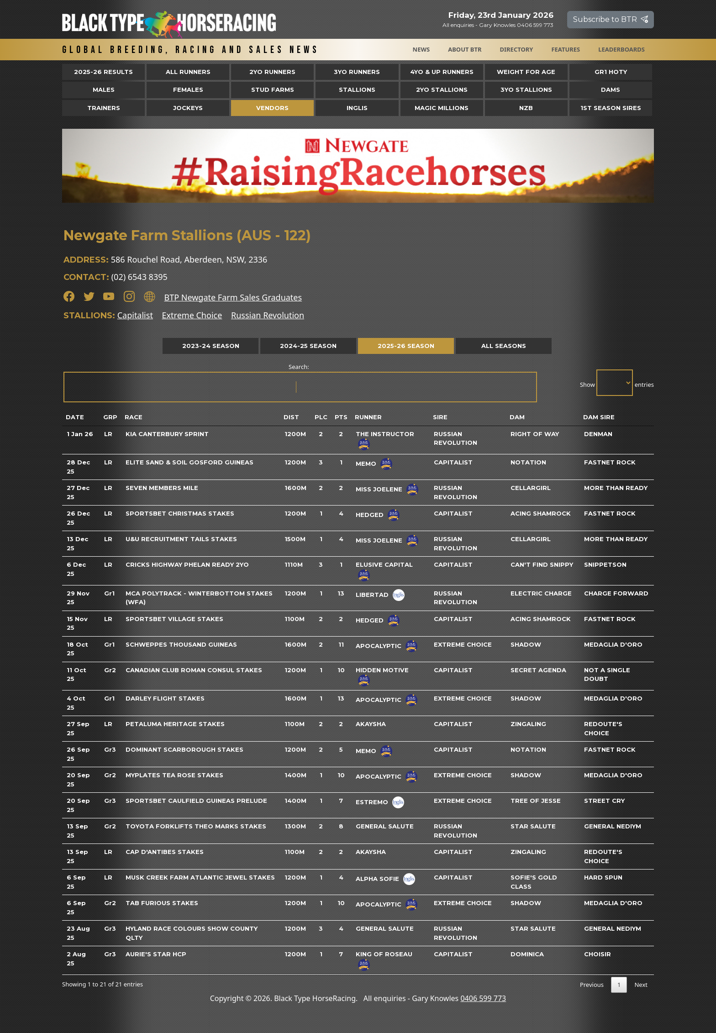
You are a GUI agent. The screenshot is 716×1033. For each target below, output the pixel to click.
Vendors (272, 107)
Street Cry (604, 800)
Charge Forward (616, 593)
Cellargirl (531, 487)
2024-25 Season (308, 345)
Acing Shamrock (541, 513)
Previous (592, 984)
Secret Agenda (538, 670)
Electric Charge (541, 593)
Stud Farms (272, 89)
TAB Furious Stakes (162, 903)
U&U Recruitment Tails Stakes (181, 539)
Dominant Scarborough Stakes (184, 749)
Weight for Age (526, 71)
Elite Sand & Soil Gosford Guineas (189, 462)
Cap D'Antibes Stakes (165, 851)
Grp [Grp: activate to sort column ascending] (110, 417)
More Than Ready (616, 487)
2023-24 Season (210, 345)
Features (565, 49)
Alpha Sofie (377, 878)
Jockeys (188, 107)
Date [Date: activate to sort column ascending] (75, 417)
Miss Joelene (379, 489)
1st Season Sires (610, 107)
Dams (610, 89)
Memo (366, 463)
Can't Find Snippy (542, 564)
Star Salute (533, 826)
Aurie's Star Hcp (156, 954)
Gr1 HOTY (611, 71)
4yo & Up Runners (442, 71)
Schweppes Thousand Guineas (181, 644)
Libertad (372, 594)
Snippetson (605, 564)
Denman (598, 433)
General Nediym (612, 826)
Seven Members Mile (162, 487)
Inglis (357, 107)
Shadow (526, 644)
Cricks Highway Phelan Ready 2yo (187, 564)
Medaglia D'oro (613, 644)
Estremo (372, 802)
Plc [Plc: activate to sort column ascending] (321, 417)
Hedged (370, 514)
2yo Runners (272, 71)
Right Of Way (535, 433)
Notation (528, 462)
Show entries (617, 382)
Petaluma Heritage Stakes (175, 723)
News (421, 49)
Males (104, 89)
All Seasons (503, 345)
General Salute (385, 826)
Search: (299, 382)
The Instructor (385, 433)
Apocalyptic (378, 645)
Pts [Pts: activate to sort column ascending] (341, 417)
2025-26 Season (406, 345)
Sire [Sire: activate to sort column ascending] (440, 417)
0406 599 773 (483, 998)
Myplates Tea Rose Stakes (174, 775)
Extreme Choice (192, 315)
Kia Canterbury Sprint (167, 433)
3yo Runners (357, 71)
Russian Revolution (267, 315)
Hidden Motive (382, 670)
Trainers (103, 107)
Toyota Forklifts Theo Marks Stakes (196, 826)
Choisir (597, 954)
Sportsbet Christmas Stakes (180, 513)
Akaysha (371, 723)
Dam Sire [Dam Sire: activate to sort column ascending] (599, 417)
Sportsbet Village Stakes (174, 618)
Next (641, 984)
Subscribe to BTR (610, 19)
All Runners (188, 71)
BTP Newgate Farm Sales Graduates (233, 297)
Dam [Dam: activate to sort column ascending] (517, 417)
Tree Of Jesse (536, 800)
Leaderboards (621, 49)
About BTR (464, 49)
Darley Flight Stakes (165, 698)
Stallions (357, 89)
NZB (526, 107)
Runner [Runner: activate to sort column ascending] (368, 417)
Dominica (527, 954)
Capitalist (135, 315)
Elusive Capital (384, 564)
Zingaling (528, 723)
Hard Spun (603, 877)
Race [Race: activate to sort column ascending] (133, 417)
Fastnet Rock (610, 462)
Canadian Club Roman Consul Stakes (194, 670)
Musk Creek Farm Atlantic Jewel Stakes (200, 877)
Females (188, 89)
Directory (516, 49)
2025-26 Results (103, 71)
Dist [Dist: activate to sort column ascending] (291, 417)
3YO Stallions (526, 89)
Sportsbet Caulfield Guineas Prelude (196, 800)
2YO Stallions (442, 89)
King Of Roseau (384, 954)
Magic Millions (442, 107)
